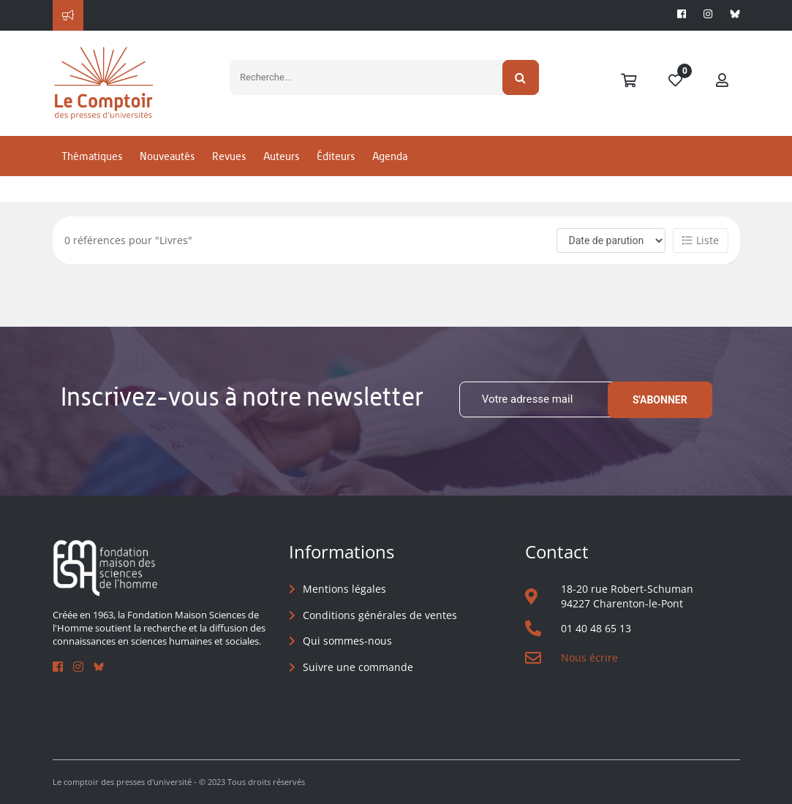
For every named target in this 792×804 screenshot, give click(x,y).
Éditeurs (336, 156)
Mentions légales (344, 589)
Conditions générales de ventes (380, 615)
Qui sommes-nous (347, 641)
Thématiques (91, 156)
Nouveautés (167, 156)
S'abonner (660, 400)
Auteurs (281, 156)
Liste (700, 240)
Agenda (389, 156)
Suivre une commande (358, 667)
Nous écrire (589, 657)
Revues (229, 156)
